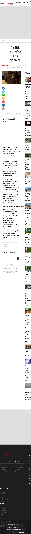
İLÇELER (3, 497)
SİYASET (3, 501)
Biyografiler (4, 510)
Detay (15, 532)
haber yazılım (3, 530)
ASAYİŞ (9, 40)
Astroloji (3, 514)
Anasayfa (4, 40)
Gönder (18, 258)
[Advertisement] (15, 22)
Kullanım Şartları (18, 467)
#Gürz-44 (5, 246)
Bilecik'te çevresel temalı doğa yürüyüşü (27, 197)
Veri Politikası (4, 471)
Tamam (21, 532)
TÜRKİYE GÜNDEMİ (5, 499)
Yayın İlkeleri (4, 469)
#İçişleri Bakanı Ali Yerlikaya (10, 242)
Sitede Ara (3, 507)
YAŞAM (3, 494)
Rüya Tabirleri (4, 512)
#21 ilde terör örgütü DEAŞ (9, 244)
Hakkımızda (4, 467)
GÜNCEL (18, 2)
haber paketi (3, 528)
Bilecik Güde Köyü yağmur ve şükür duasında (27, 164)
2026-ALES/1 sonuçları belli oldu (27, 181)
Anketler (3, 508)
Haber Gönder (17, 471)
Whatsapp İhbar (18, 469)
